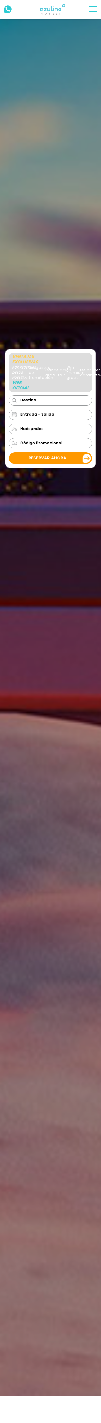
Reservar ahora (47, 458)
